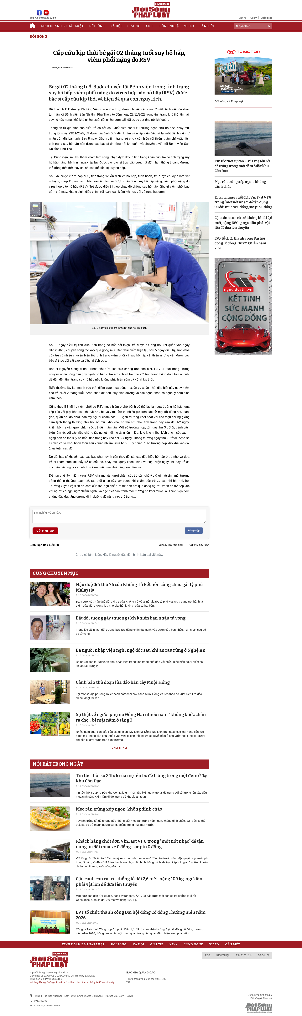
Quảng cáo (266, 17)
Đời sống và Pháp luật (229, 101)
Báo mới (263, 955)
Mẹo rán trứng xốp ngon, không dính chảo (119, 809)
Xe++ (150, 26)
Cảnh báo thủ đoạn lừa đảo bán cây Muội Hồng (123, 682)
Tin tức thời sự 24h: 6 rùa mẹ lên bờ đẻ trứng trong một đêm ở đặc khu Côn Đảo (242, 166)
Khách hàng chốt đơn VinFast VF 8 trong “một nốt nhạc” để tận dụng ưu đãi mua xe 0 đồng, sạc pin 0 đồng (140, 844)
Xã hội (116, 26)
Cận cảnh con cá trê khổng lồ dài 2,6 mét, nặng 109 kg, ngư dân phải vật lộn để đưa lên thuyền (243, 223)
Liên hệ (243, 17)
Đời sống (97, 26)
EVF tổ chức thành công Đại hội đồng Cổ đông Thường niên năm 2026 (240, 243)
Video (189, 26)
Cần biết (207, 26)
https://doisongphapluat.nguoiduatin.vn (49, 972)
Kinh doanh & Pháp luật (62, 26)
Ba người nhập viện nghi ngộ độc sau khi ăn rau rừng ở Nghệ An (141, 650)
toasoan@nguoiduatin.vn (47, 1005)
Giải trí (133, 26)
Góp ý (253, 17)
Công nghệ (169, 26)
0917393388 (40, 1000)
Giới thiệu (223, 955)
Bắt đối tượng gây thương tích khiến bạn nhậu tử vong (130, 618)
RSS (208, 955)
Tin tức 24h (244, 955)
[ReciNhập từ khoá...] (253, 26)
